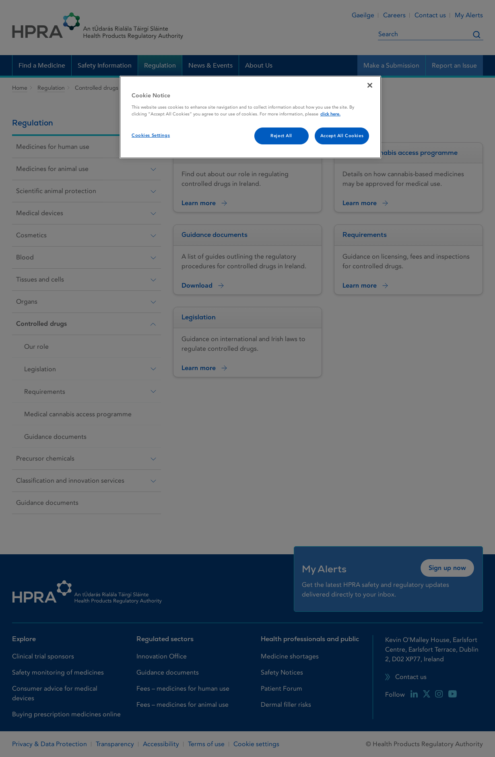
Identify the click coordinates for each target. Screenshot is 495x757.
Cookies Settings (151, 135)
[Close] (370, 85)
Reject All (281, 135)
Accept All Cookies (341, 135)
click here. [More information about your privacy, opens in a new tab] (330, 114)
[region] (250, 117)
